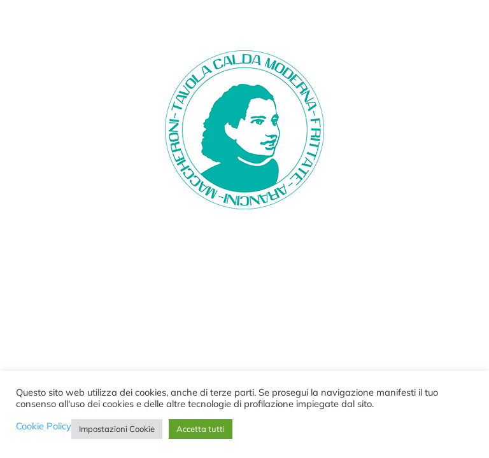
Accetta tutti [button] (200, 429)
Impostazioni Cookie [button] (117, 429)
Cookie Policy (43, 426)
